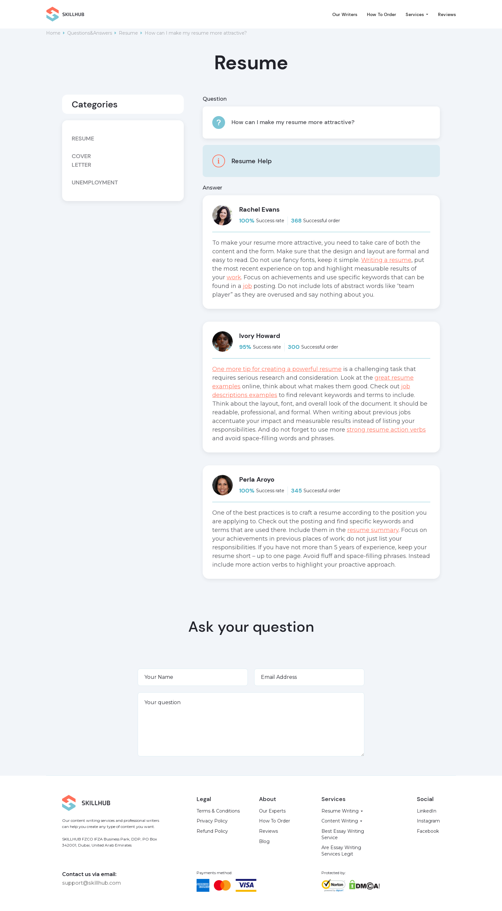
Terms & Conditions (218, 811)
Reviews (447, 14)
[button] (417, 14)
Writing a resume (386, 260)
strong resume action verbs (386, 429)
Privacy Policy (212, 821)
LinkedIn (426, 811)
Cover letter (81, 160)
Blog (264, 841)
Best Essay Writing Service (342, 834)
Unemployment (86, 182)
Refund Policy (212, 831)
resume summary (373, 530)
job (247, 286)
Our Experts (272, 811)
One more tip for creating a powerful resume (277, 369)
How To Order (381, 14)
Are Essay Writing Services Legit (341, 851)
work (234, 277)
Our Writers (344, 14)
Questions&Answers (89, 33)
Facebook (428, 831)
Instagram (428, 821)
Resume (128, 33)
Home (53, 33)
